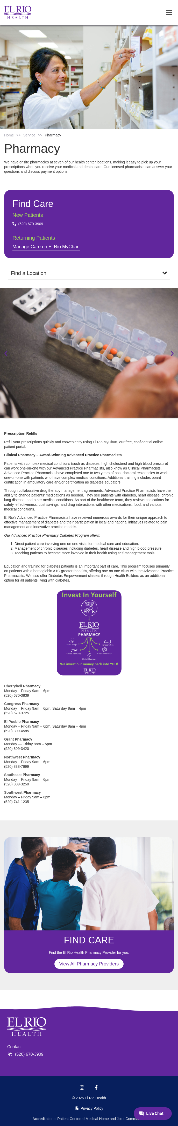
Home (9, 135)
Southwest (13, 792)
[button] (6, 353)
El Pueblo (12, 722)
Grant (9, 739)
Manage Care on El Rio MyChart (46, 246)
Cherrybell (13, 686)
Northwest (13, 757)
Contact (14, 1047)
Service (29, 135)
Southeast (13, 775)
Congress (12, 704)
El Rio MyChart (105, 442)
